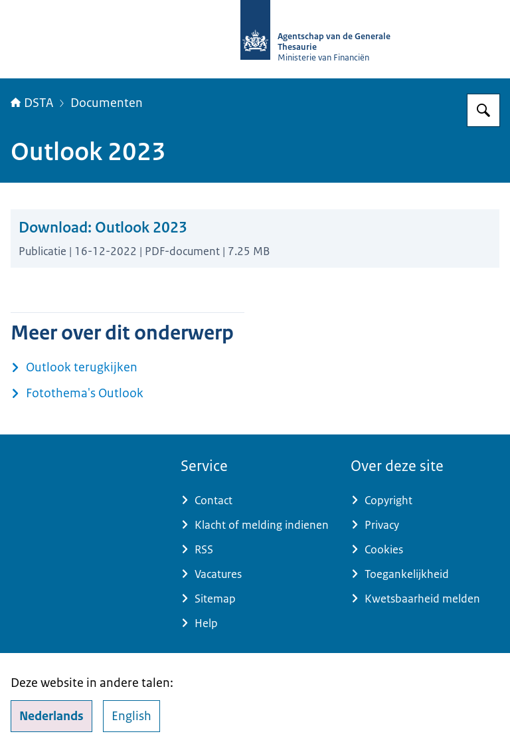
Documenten (106, 103)
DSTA (32, 103)
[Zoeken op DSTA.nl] (483, 110)
